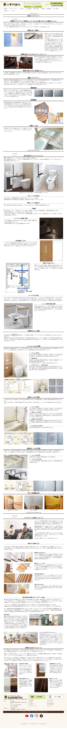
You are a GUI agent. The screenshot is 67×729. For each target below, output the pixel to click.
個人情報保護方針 (51, 703)
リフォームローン (33, 705)
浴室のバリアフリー (33, 16)
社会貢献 (31, 703)
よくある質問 (28, 8)
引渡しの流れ (36, 8)
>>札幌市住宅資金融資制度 (56, 610)
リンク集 (49, 705)
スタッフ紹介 (55, 8)
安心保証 (43, 8)
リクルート (13, 10)
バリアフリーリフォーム (33, 512)
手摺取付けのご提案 (33, 331)
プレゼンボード (50, 702)
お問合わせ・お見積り (56, 3)
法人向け (22, 8)
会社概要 (49, 8)
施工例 (5, 8)
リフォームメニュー (13, 8)
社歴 (31, 702)
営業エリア (6, 10)
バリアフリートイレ (33, 150)
